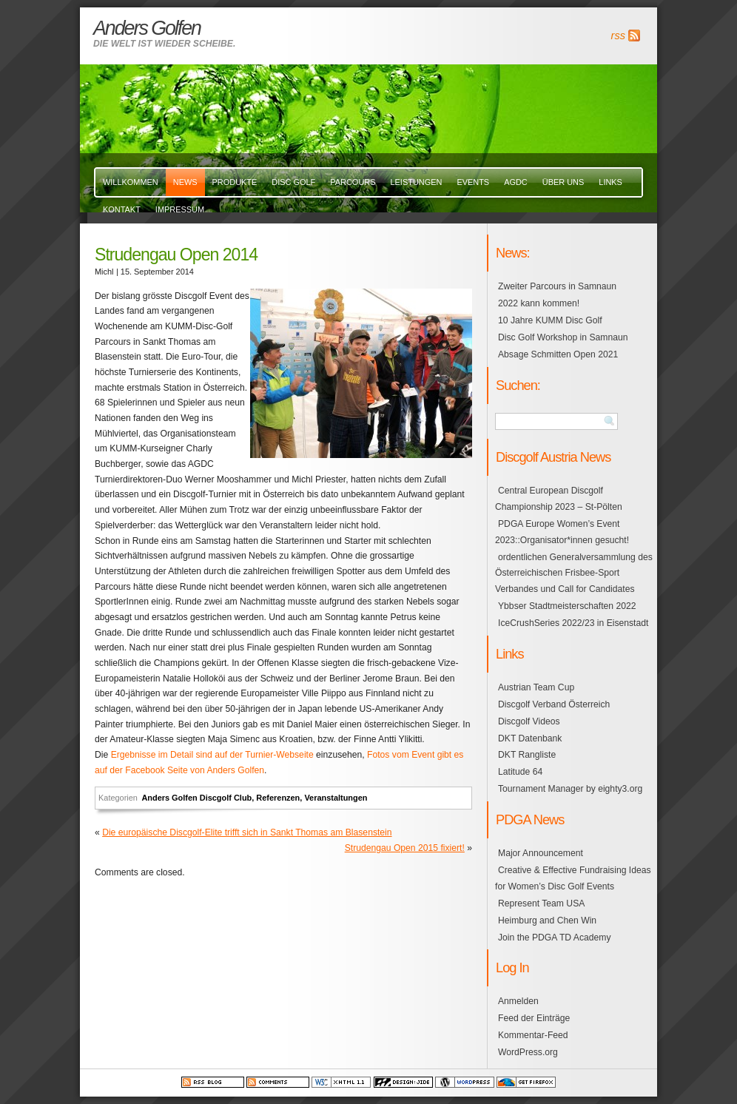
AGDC (516, 182)
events (473, 182)
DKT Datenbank (530, 738)
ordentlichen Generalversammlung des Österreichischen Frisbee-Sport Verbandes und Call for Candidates (574, 573)
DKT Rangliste (527, 755)
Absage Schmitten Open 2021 (558, 354)
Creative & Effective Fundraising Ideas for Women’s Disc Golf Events (573, 878)
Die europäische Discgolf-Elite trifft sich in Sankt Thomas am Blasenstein (246, 832)
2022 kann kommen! (538, 303)
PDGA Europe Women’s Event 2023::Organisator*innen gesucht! (562, 532)
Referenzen (278, 797)
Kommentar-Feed (533, 1035)
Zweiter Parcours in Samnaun (557, 286)
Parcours (352, 182)
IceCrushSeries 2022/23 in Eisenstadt (573, 623)
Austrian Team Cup (536, 687)
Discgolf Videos (529, 721)
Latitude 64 (520, 772)
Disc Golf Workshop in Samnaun (562, 337)
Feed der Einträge (534, 1018)
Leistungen (416, 182)
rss (618, 35)
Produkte (235, 182)
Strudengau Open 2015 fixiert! (405, 848)
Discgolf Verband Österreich (554, 704)
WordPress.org (528, 1052)
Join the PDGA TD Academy (554, 937)
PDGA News (530, 819)
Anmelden (518, 1001)
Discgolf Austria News (553, 457)
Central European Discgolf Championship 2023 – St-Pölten (558, 498)
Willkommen (130, 182)
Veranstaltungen (335, 797)
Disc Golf (293, 182)
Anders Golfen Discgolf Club (196, 797)
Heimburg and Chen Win (547, 920)
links (610, 182)
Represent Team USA (541, 903)
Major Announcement (540, 853)
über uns (563, 182)
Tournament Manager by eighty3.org (570, 789)
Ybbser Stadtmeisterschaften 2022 (567, 606)
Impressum (179, 209)
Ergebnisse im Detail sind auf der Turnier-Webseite (212, 755)
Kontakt (122, 209)
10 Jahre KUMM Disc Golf (550, 320)
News (185, 182)
